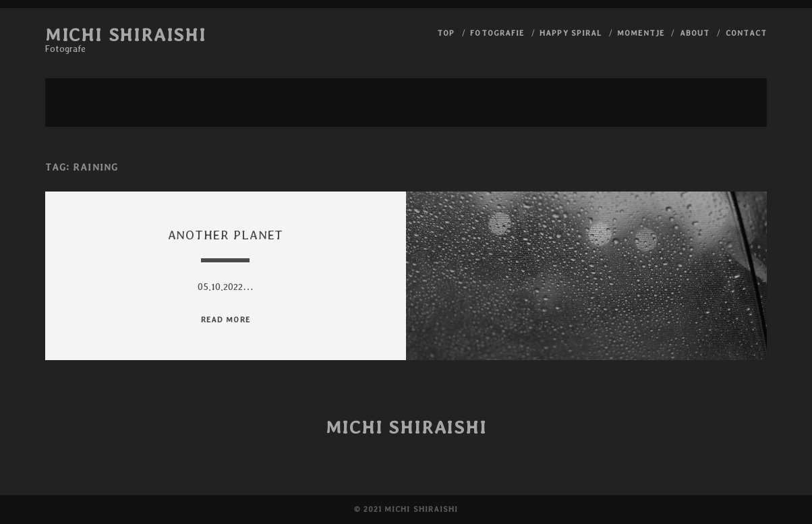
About (694, 32)
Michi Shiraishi (125, 34)
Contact (746, 32)
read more (225, 319)
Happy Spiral (571, 32)
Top (446, 32)
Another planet (226, 235)
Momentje (640, 32)
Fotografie (496, 32)
